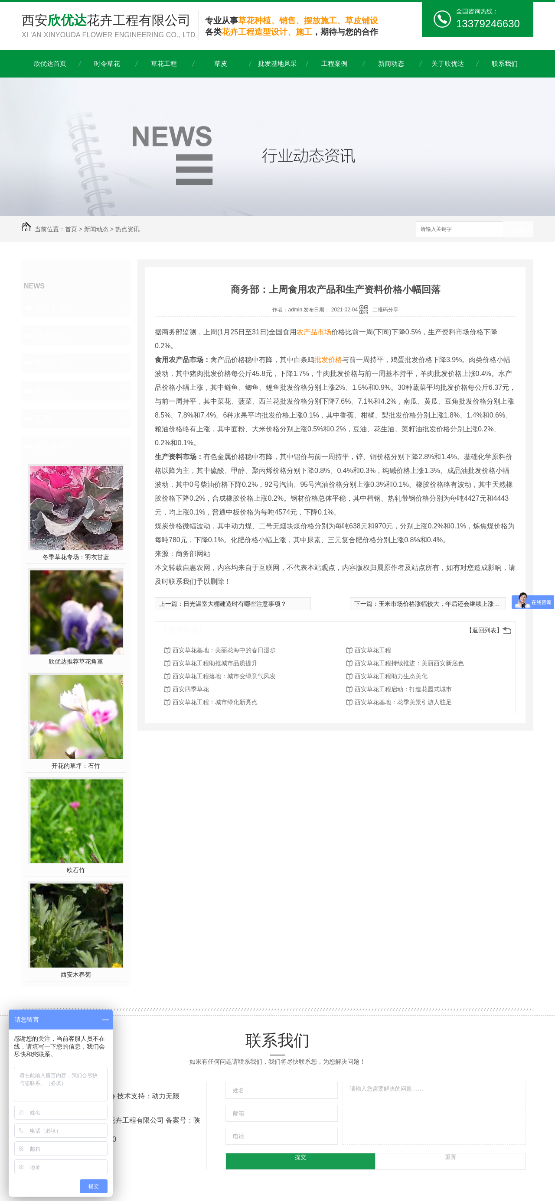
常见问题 (50, 363)
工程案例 (334, 63)
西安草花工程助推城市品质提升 (215, 663)
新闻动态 (391, 63)
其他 (42, 418)
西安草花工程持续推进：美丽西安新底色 (409, 663)
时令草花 (107, 63)
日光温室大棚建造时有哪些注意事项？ (235, 603)
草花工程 (164, 63)
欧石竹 (76, 870)
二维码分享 (385, 310)
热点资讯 (127, 229)
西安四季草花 (191, 689)
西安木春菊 (76, 974)
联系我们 (505, 63)
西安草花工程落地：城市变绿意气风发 (224, 676)
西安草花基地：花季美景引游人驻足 (403, 702)
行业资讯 (50, 335)
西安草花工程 (373, 650)
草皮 (220, 63)
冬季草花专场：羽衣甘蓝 (75, 557)
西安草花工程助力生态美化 (391, 676)
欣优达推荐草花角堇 (76, 661)
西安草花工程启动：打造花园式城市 (403, 689)
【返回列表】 (484, 630)
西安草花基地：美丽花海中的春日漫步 (224, 650)
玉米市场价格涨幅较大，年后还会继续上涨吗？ (442, 603)
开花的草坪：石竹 (76, 765)
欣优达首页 (50, 63)
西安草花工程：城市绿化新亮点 (215, 702)
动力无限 (166, 1096)
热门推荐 (50, 446)
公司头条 (50, 307)
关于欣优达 (447, 63)
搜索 (518, 229)
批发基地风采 (277, 63)
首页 (71, 229)
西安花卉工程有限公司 (110, 26)
